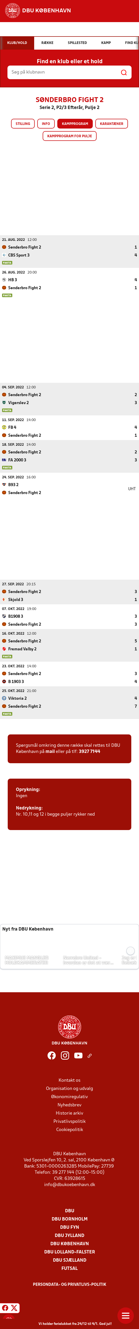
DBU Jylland (69, 1235)
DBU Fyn (69, 1227)
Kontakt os (69, 1080)
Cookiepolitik (69, 1129)
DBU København (69, 1244)
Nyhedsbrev (69, 1105)
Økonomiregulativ (69, 1097)
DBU (69, 1211)
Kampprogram (75, 124)
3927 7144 (89, 751)
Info (46, 124)
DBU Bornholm (70, 1219)
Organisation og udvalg (69, 1088)
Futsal (69, 1268)
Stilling (23, 124)
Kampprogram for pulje (69, 136)
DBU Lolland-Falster (69, 1252)
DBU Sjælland (69, 1260)
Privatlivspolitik (69, 1121)
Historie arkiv (69, 1113)
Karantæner (111, 124)
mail (50, 751)
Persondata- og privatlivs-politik (69, 1284)
